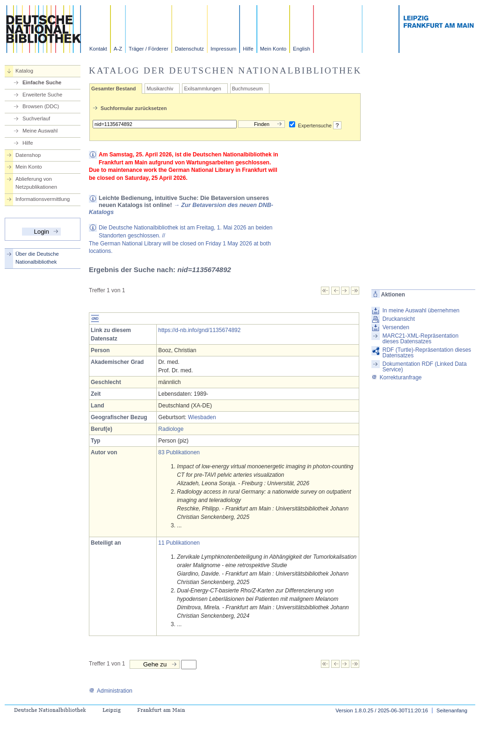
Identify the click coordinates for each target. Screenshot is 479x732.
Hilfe (248, 49)
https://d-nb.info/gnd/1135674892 (199, 330)
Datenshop (28, 155)
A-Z (118, 49)
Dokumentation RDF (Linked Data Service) (424, 367)
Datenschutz (189, 49)
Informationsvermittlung (42, 199)
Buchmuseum (247, 88)
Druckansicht (398, 319)
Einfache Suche (41, 82)
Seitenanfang (451, 710)
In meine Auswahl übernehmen (420, 310)
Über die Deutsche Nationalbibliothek (37, 258)
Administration (110, 691)
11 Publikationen (179, 543)
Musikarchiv (159, 88)
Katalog (24, 71)
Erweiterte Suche (42, 94)
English (301, 49)
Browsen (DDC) (40, 106)
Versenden (395, 327)
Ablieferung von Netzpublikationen (36, 183)
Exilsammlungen (202, 88)
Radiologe (170, 429)
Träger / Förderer (148, 49)
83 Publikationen (179, 452)
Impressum (223, 49)
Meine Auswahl (40, 130)
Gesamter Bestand (113, 88)
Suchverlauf (36, 118)
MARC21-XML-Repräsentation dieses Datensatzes (420, 339)
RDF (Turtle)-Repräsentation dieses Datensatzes (426, 353)
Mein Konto (273, 49)
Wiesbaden (202, 417)
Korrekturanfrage (396, 377)
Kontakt (98, 49)
